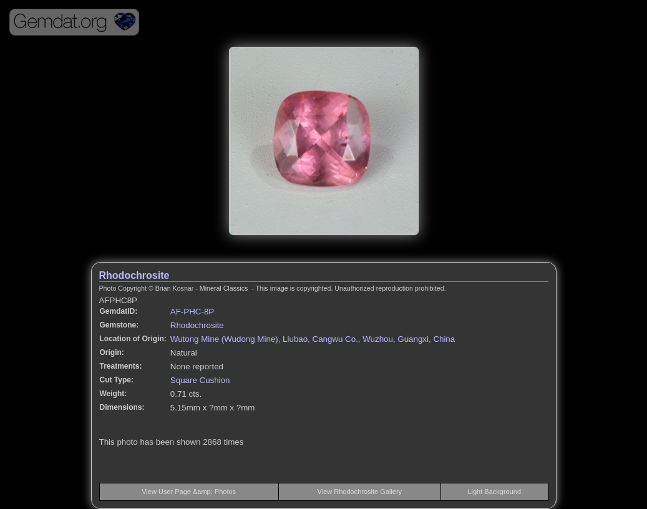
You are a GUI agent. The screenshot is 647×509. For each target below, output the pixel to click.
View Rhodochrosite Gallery (360, 491)
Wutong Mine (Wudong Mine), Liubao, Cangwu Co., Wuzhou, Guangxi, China (312, 339)
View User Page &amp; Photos (189, 491)
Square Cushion (200, 380)
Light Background (494, 491)
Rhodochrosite (134, 275)
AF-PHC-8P (192, 311)
